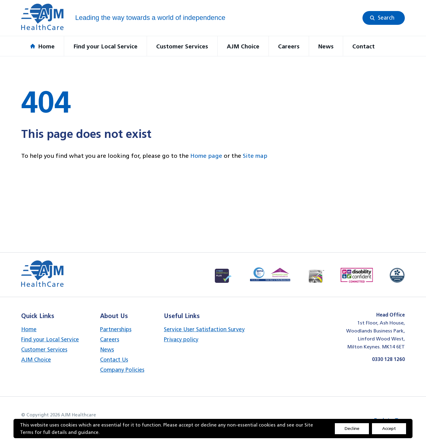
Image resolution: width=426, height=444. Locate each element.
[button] (383, 18)
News (107, 349)
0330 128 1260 (388, 359)
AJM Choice (36, 359)
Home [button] (42, 46)
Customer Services (44, 349)
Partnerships (115, 329)
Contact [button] (363, 46)
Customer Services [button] (182, 46)
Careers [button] (289, 46)
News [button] (326, 46)
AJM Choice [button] (243, 46)
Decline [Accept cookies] (352, 428)
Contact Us (114, 359)
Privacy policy (181, 339)
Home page (206, 155)
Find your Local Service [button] (105, 46)
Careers (109, 339)
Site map (255, 155)
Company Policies (122, 369)
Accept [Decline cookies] (389, 428)
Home (29, 329)
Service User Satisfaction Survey (204, 329)
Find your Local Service (50, 339)
